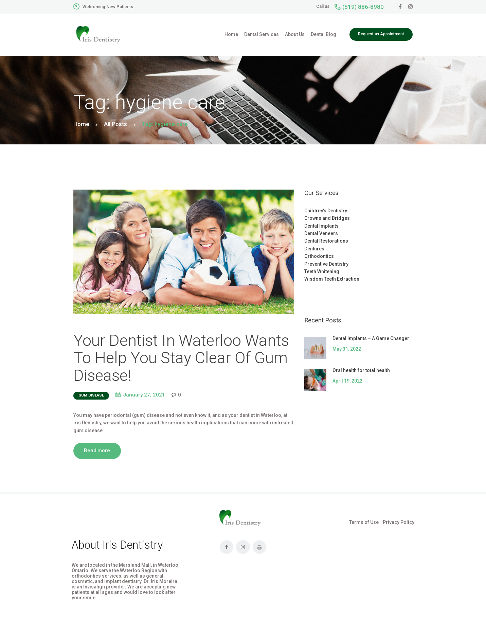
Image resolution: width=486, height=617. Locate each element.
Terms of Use (364, 522)
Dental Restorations (326, 241)
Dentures (314, 248)
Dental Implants (321, 226)
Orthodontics (319, 256)
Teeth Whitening (321, 271)
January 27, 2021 (144, 395)
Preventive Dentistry (326, 264)
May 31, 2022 (346, 349)
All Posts (115, 124)
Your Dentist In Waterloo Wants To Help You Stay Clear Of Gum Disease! (181, 358)
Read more (97, 450)
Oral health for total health (361, 370)
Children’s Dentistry (325, 210)
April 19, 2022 (347, 381)
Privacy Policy (398, 522)
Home (81, 124)
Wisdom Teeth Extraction (331, 279)
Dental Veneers (321, 233)
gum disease (91, 395)
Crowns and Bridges (327, 218)
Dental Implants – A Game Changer (370, 338)
